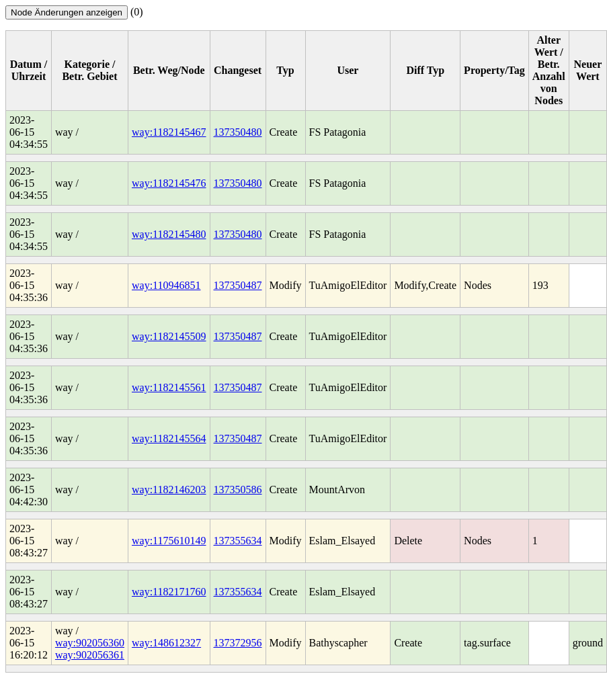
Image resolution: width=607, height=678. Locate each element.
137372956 (238, 642)
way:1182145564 (169, 438)
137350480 (238, 132)
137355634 (238, 540)
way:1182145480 (169, 234)
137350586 (238, 489)
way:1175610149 (169, 540)
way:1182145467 (169, 132)
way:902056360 (89, 642)
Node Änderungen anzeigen (66, 12)
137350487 (238, 285)
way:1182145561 (169, 387)
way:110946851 (166, 285)
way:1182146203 (169, 489)
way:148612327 (166, 642)
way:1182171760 (169, 591)
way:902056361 (89, 655)
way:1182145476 (169, 183)
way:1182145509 (169, 336)
